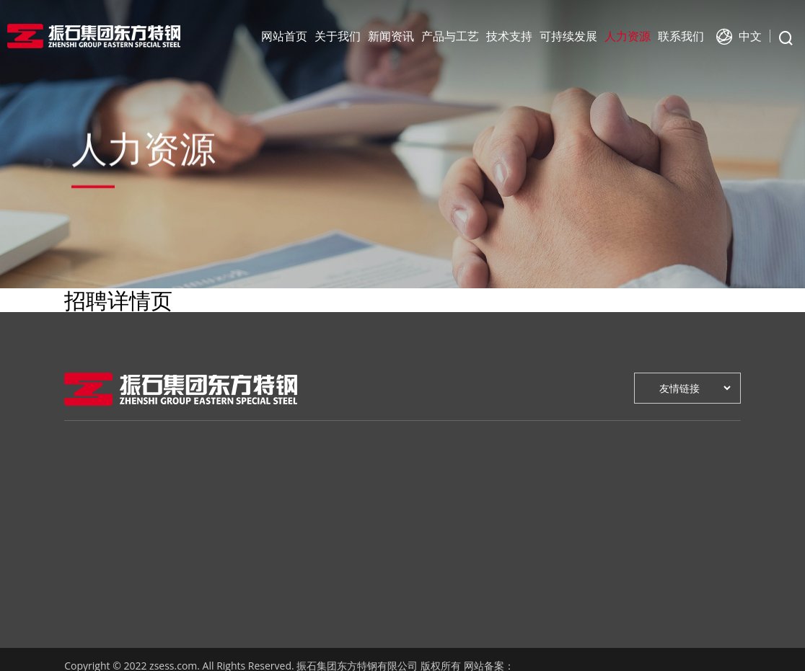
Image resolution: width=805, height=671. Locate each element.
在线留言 (612, 489)
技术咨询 (348, 510)
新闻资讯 (391, 36)
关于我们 (337, 36)
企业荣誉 (84, 575)
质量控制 (260, 575)
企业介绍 (84, 489)
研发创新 (348, 489)
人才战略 (524, 489)
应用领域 (260, 532)
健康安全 (436, 510)
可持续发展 (568, 36)
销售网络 (612, 554)
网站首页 (284, 36)
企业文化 (84, 532)
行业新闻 (172, 510)
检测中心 (348, 532)
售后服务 (612, 532)
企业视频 (84, 597)
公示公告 (172, 532)
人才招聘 (524, 510)
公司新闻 (172, 489)
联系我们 (681, 36)
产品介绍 (260, 510)
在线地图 (612, 510)
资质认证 (260, 554)
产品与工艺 (450, 36)
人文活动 (172, 554)
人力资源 (627, 36)
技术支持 (509, 36)
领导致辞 (84, 510)
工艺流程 (260, 489)
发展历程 (84, 554)
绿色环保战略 (446, 489)
